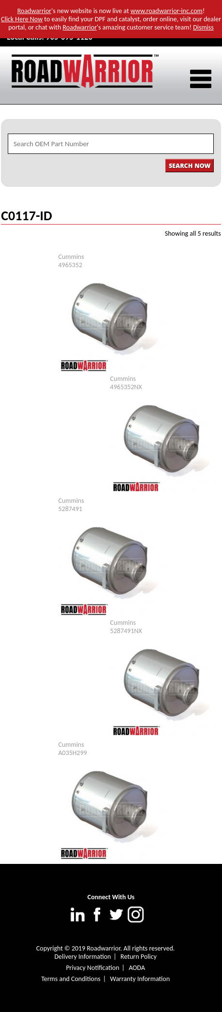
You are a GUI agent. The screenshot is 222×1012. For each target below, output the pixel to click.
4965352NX (126, 387)
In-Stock (153, 265)
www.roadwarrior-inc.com (167, 11)
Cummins (71, 257)
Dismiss (203, 27)
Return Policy (138, 956)
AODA (137, 968)
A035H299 (72, 753)
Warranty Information (140, 979)
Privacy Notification (92, 968)
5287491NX (126, 631)
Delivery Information (82, 956)
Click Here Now (22, 19)
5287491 (70, 509)
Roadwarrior (34, 11)
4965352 (70, 265)
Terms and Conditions (71, 979)
